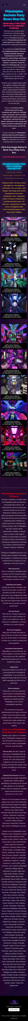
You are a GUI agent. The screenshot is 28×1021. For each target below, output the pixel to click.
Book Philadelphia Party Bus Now (14, 157)
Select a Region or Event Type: (14, 1006)
